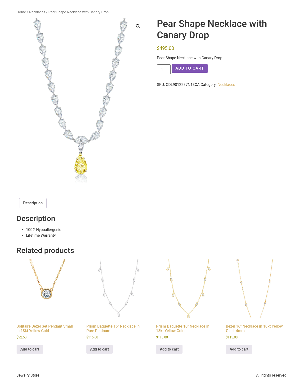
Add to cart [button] (29, 349)
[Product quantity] (164, 69)
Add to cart (189, 68)
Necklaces (37, 12)
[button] (138, 26)
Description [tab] (33, 203)
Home (21, 12)
